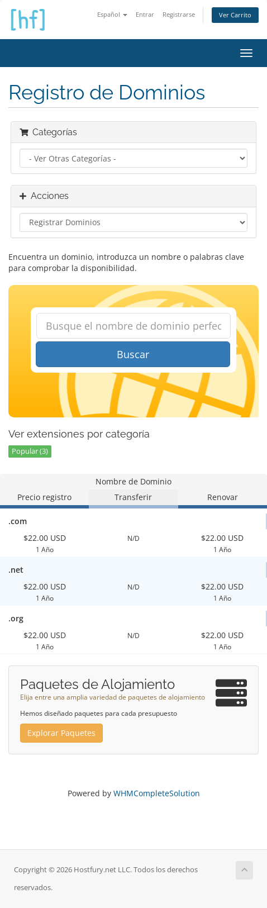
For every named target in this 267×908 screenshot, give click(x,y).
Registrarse (179, 14)
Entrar (145, 14)
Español (112, 14)
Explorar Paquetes (61, 733)
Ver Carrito (235, 15)
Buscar (133, 354)
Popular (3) (30, 451)
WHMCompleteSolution (156, 793)
